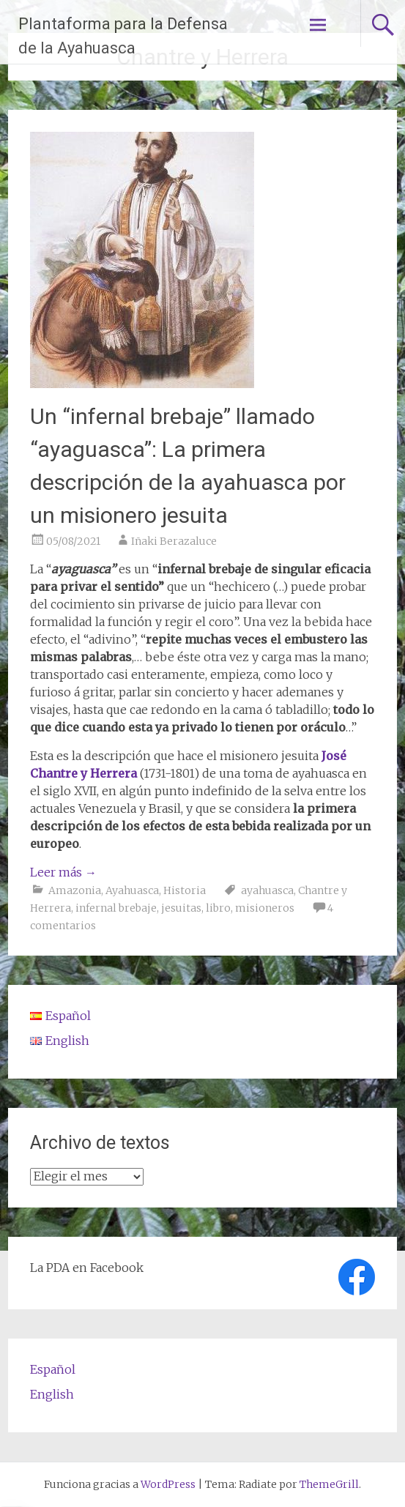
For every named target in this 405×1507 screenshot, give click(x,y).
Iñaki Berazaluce (174, 541)
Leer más (63, 872)
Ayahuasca (132, 890)
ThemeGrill (329, 1484)
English (52, 1394)
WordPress (168, 1484)
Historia (184, 890)
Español (52, 1369)
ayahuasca (267, 890)
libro (218, 908)
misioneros (264, 908)
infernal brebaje (116, 908)
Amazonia (74, 890)
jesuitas (181, 908)
